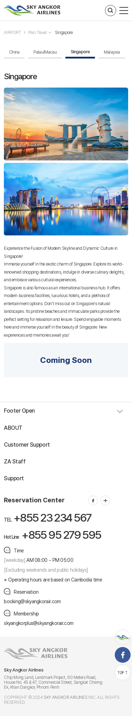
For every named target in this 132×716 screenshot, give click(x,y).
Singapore (64, 32)
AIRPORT (12, 32)
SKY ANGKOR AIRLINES (65, 697)
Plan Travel (37, 32)
